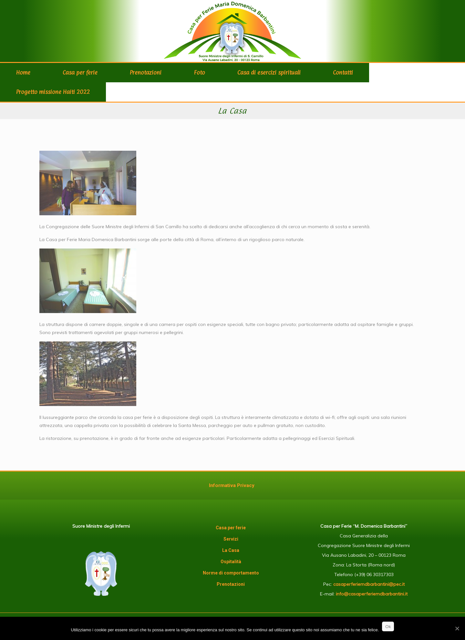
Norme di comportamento (231, 572)
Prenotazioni (231, 584)
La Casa (230, 550)
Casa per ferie (231, 527)
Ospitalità (231, 561)
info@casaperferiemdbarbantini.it (372, 594)
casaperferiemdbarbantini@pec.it (369, 584)
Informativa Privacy (231, 485)
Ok (388, 626)
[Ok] (457, 628)
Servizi (230, 539)
